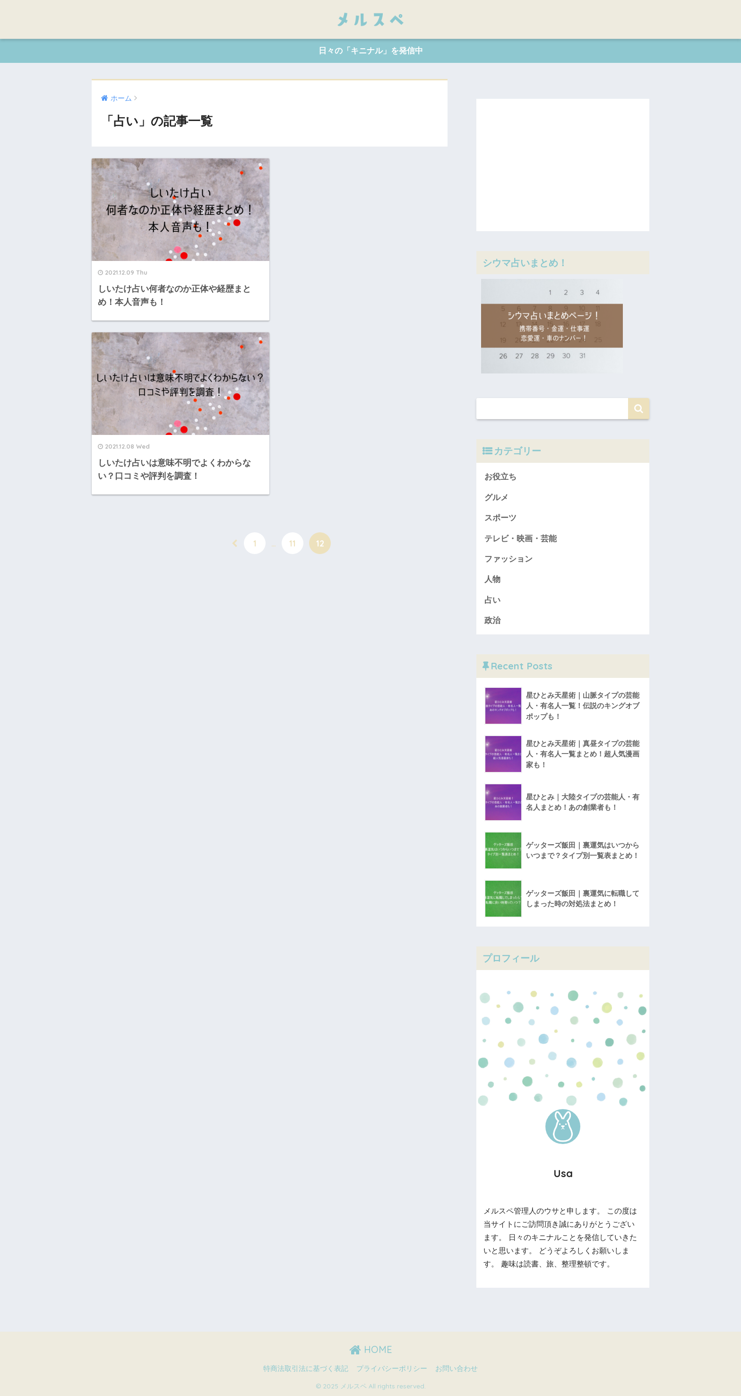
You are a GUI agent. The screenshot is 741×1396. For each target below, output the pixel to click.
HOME (370, 1349)
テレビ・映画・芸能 (520, 538)
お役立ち (500, 476)
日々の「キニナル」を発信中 (371, 50)
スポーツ (500, 517)
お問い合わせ (456, 1368)
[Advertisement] (562, 165)
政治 (492, 620)
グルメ (496, 497)
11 (292, 365)
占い (492, 600)
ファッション (508, 559)
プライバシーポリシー (391, 1368)
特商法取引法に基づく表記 (305, 1368)
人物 (492, 579)
